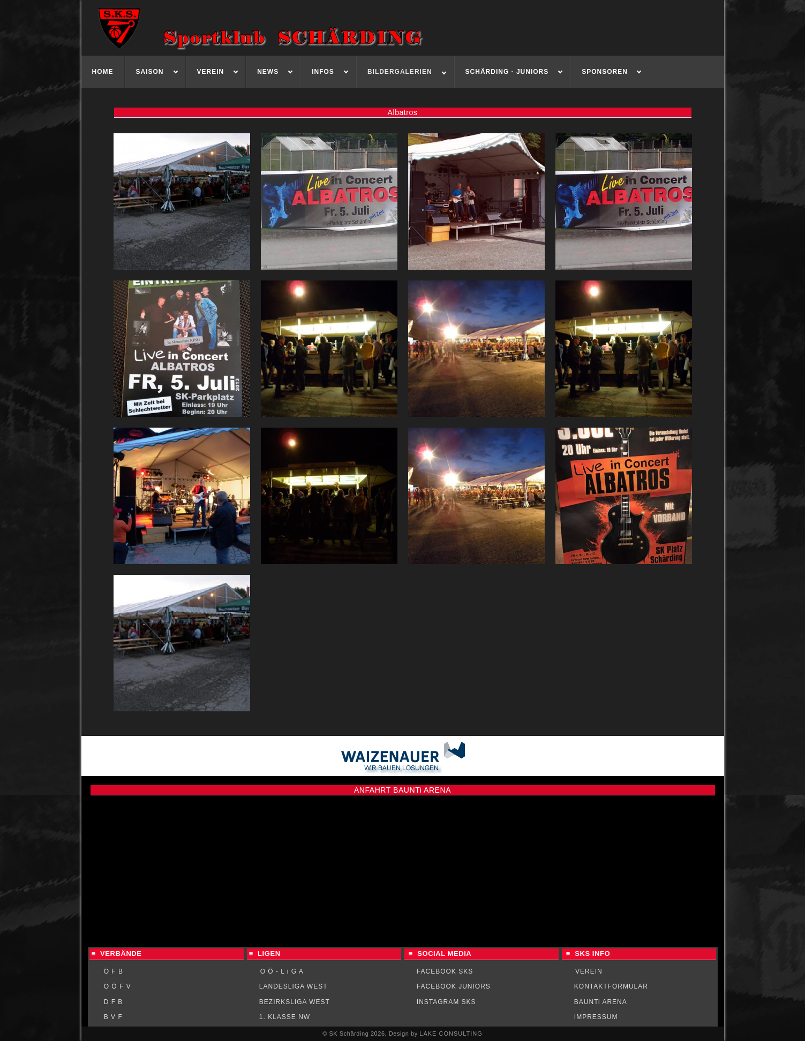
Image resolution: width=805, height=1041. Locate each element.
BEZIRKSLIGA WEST (294, 1002)
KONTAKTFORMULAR (611, 986)
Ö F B (113, 971)
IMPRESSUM (596, 1017)
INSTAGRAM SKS (446, 1002)
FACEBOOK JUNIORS (454, 986)
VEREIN (589, 971)
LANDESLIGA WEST (293, 986)
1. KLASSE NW (284, 1017)
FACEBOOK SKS (445, 971)
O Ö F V (117, 986)
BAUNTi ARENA (600, 1002)
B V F (113, 1017)
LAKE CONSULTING (451, 1033)
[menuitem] (103, 72)
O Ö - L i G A (282, 971)
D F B (113, 1002)
